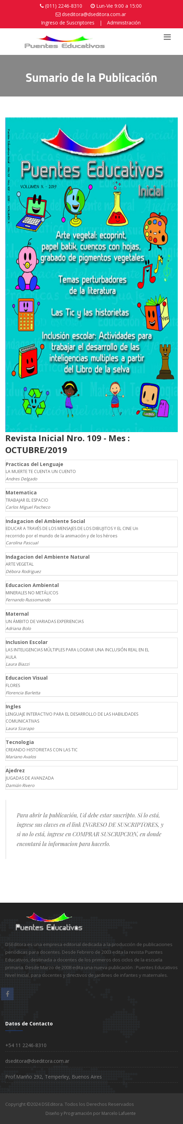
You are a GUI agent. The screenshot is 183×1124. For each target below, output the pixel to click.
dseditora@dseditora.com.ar (94, 14)
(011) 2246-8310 (63, 5)
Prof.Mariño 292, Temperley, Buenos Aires (53, 1076)
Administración (124, 22)
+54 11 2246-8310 (26, 1045)
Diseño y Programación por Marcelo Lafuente (90, 1113)
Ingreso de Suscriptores (67, 22)
